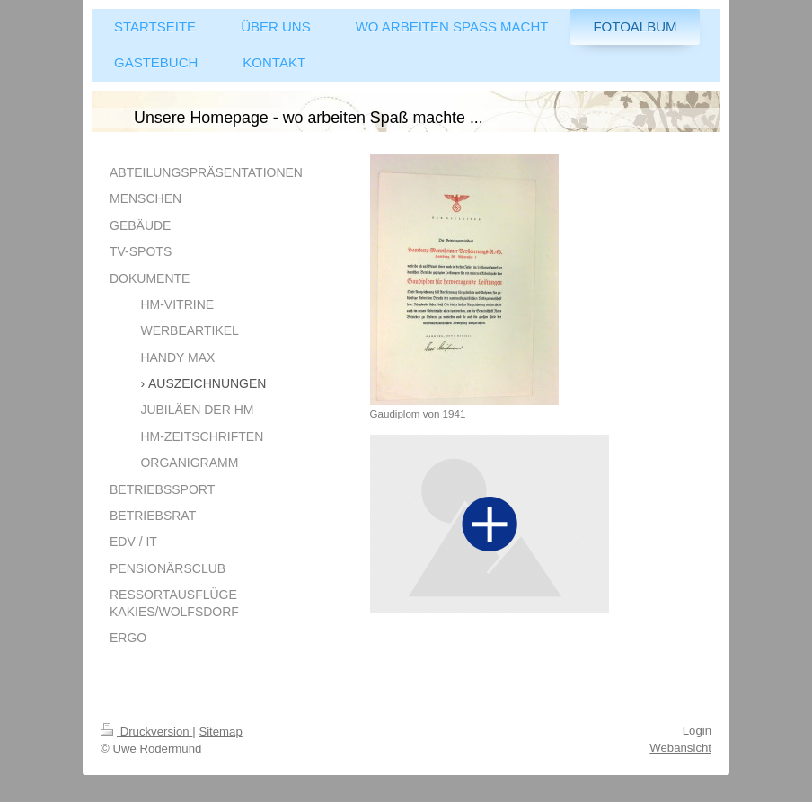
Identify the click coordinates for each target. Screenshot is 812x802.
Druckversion (146, 731)
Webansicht (680, 747)
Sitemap (220, 731)
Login (697, 730)
